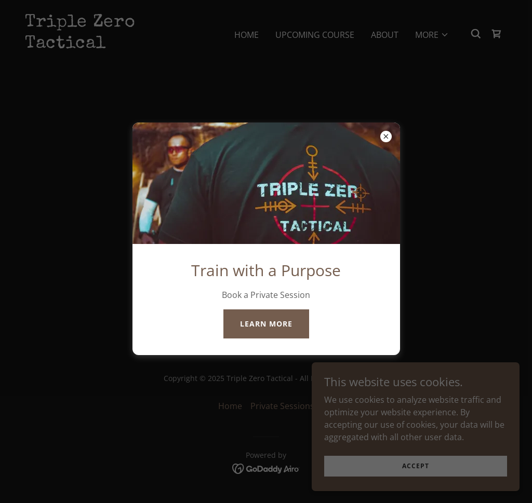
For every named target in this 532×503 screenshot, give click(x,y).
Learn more (266, 324)
